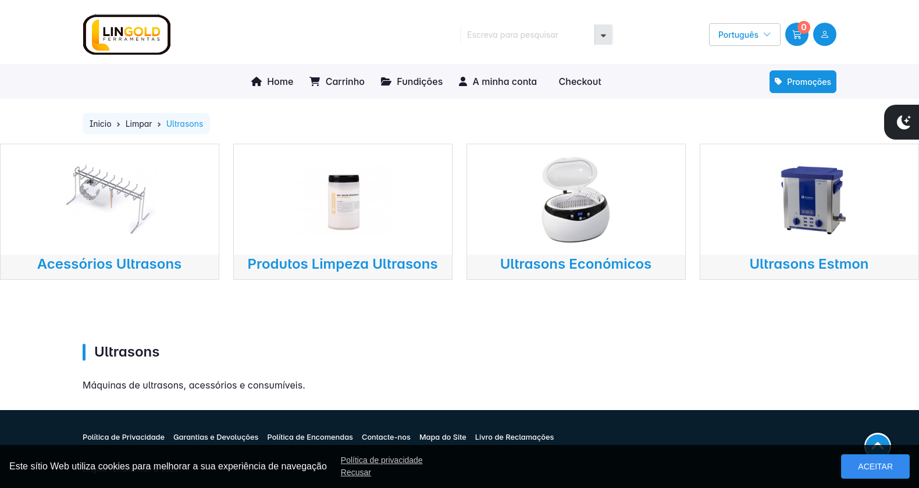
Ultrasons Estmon (808, 263)
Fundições (412, 81)
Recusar (356, 472)
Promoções (803, 82)
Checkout (578, 81)
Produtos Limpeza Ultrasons (342, 263)
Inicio (101, 124)
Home (272, 81)
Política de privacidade (382, 460)
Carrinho (337, 81)
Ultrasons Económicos (576, 263)
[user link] (824, 34)
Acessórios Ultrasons (109, 263)
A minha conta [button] (498, 81)
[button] (796, 34)
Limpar (139, 124)
